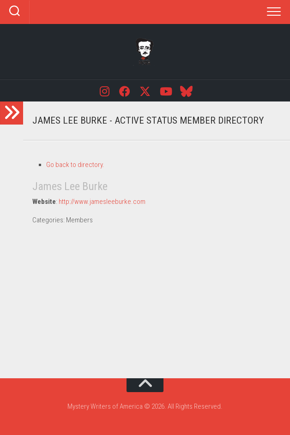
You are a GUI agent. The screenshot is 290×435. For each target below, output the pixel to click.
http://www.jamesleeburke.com (102, 201)
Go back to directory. (75, 165)
